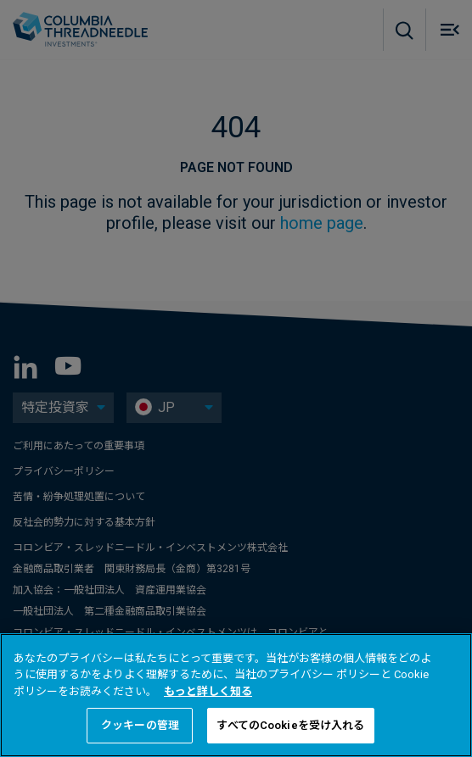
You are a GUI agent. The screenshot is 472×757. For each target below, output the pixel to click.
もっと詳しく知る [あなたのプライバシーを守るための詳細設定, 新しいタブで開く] (208, 691)
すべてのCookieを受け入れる (290, 725)
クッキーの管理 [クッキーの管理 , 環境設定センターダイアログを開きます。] (140, 725)
